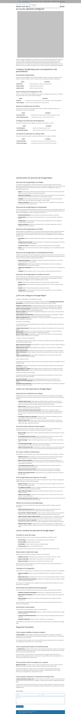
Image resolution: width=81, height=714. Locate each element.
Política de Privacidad (22, 711)
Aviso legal (29, 711)
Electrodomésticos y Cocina (36, 1)
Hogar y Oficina (47, 1)
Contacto (30, 712)
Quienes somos (25, 712)
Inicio (20, 1)
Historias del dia (25, 1)
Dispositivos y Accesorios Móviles (58, 1)
